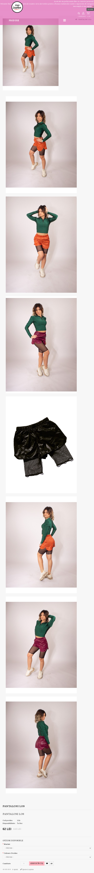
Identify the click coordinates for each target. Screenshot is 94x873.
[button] (93, 6)
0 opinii (15, 869)
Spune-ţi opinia (27, 869)
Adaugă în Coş (36, 863)
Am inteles (90, 9)
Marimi (7, 844)
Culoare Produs (10, 853)
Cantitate (7, 863)
